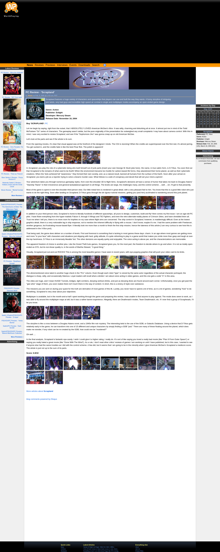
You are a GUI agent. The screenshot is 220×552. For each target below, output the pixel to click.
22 (215, 121)
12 (204, 119)
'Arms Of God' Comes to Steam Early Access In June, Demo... (100, 549)
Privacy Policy (139, 551)
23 (218, 121)
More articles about (39, 391)
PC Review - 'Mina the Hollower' (12, 72)
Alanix (30, 95)
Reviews (39, 65)
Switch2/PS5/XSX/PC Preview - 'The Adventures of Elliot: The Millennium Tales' (12, 207)
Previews (50, 65)
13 (208, 119)
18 (201, 121)
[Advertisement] (110, 41)
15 (215, 119)
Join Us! (137, 549)
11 (201, 119)
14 (211, 119)
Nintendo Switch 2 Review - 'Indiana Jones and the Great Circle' (12, 184)
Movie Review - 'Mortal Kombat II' (12, 191)
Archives (63, 549)
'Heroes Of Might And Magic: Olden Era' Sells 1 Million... (99, 547)
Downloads (84, 65)
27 (208, 124)
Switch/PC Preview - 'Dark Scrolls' (12, 327)
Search (95, 65)
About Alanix (208, 151)
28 (211, 124)
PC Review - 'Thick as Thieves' (12, 174)
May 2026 (208, 109)
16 (218, 119)
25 (201, 124)
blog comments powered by (41, 399)
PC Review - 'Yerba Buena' (12, 122)
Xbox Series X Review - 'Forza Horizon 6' (12, 178)
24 (198, 124)
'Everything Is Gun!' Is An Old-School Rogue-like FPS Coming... (101, 551)
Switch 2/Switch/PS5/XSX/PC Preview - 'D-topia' (12, 316)
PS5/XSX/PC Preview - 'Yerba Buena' (12, 321)
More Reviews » (17, 195)
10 (198, 119)
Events (73, 65)
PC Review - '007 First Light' (12, 97)
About (137, 547)
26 (204, 124)
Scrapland (207, 132)
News (62, 547)
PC (46, 123)
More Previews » (17, 337)
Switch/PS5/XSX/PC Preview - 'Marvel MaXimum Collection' (12, 332)
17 (198, 121)
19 (204, 121)
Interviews (62, 65)
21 (211, 121)
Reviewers (64, 551)
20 (208, 121)
